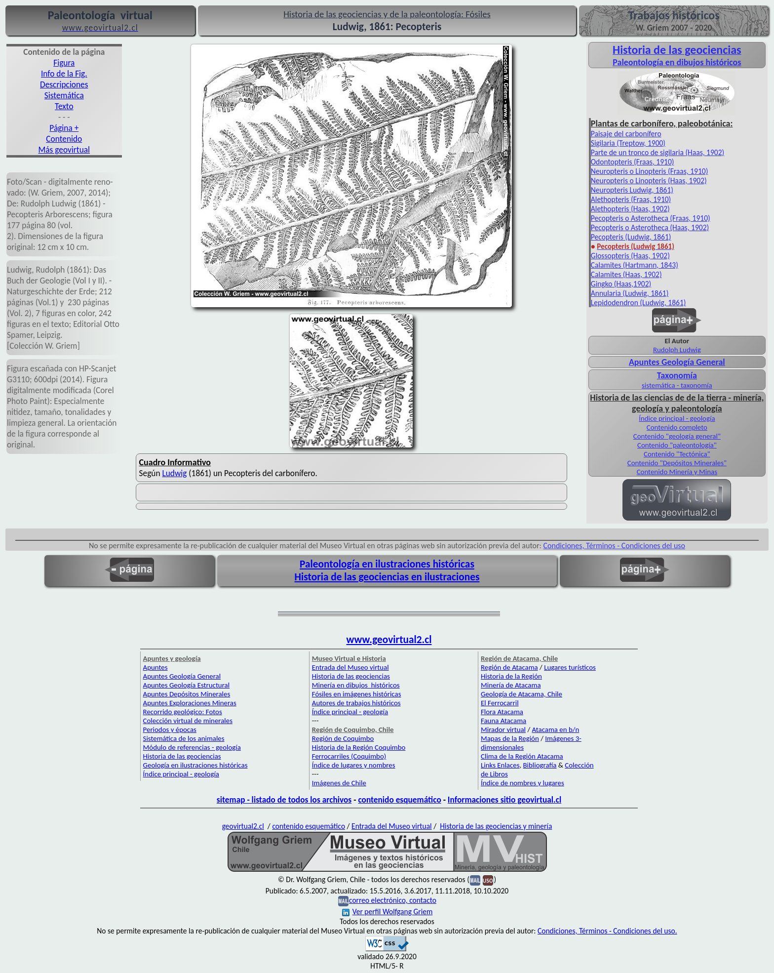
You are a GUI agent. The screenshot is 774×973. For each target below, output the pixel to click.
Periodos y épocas (169, 729)
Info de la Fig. (64, 73)
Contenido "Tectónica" (677, 453)
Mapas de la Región (510, 738)
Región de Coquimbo (343, 738)
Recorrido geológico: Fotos (182, 711)
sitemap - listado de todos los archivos (284, 799)
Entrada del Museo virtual (350, 667)
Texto (64, 106)
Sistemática (64, 95)
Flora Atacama (502, 711)
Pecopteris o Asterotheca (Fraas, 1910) (650, 218)
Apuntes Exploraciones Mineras (189, 702)
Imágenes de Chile (339, 782)
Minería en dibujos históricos (356, 685)
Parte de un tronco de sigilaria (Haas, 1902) (657, 152)
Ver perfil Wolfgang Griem (387, 911)
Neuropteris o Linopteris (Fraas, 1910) (649, 171)
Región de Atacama (509, 667)
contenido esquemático (399, 799)
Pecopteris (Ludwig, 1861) (631, 237)
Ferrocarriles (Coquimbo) (349, 756)
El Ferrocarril (500, 702)
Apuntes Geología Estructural (186, 685)
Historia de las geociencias (182, 756)
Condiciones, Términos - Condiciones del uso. (607, 930)
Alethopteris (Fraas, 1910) (631, 199)
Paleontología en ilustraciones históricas (387, 564)
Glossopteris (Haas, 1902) (630, 255)
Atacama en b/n (556, 729)
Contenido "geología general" (677, 436)
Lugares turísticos (570, 667)
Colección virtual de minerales (187, 720)
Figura (64, 62)
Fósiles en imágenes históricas (356, 693)
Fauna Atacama (503, 720)
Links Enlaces (500, 765)
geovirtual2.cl (243, 826)
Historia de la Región (511, 676)
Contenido (64, 138)
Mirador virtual (503, 729)
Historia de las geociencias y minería (496, 826)
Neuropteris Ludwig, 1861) (632, 190)
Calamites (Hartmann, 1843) (634, 265)
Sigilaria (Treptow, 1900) (628, 143)
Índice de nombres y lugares (522, 782)
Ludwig (174, 473)
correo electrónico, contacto (392, 900)
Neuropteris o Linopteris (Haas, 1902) (649, 180)
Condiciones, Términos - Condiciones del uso (614, 545)
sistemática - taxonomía (677, 385)
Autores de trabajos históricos (356, 702)
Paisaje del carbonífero (626, 133)
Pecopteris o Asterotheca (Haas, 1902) (650, 227)
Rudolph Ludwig (677, 349)
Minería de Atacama (511, 685)
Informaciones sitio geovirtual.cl (504, 799)
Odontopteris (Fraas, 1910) (632, 161)
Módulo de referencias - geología (192, 747)
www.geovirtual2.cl (389, 639)
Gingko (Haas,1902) (621, 283)
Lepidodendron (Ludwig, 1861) (638, 302)
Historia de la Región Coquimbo (359, 747)
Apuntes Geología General (182, 676)
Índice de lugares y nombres (353, 765)
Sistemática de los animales (184, 738)
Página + (63, 127)
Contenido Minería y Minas (677, 471)
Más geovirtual (64, 149)
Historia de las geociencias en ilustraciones (387, 576)
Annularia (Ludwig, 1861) (630, 293)
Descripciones (64, 84)
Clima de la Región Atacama (522, 756)
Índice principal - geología (677, 418)
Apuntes (155, 667)
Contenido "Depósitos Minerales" (677, 462)
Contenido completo (677, 427)
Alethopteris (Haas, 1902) (630, 208)
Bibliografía (540, 765)
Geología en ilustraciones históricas (195, 765)
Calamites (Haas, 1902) (626, 274)
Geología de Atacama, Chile (521, 693)
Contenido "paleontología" (677, 445)
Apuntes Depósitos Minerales (187, 693)
